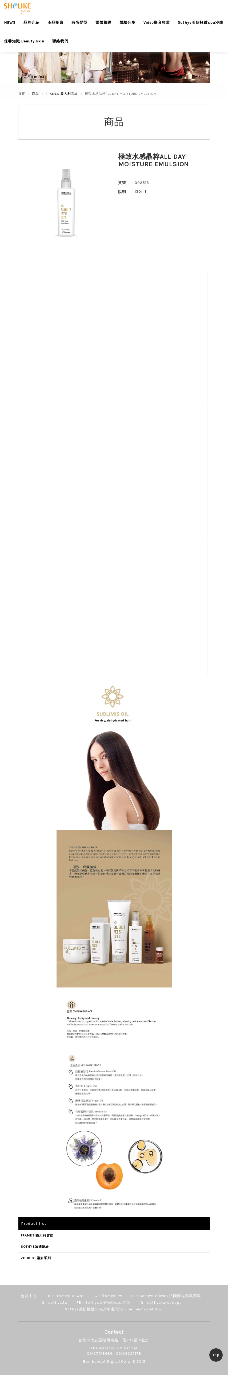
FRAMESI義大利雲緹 (62, 94)
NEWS (9, 22)
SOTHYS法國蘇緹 (35, 1246)
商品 (35, 94)
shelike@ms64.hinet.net (114, 1348)
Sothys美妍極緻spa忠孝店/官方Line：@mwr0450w (113, 1309)
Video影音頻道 (156, 22)
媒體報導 (103, 22)
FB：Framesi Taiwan (65, 1296)
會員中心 (29, 1296)
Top (216, 1355)
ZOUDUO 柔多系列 (36, 1258)
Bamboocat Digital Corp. (107, 1361)
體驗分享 (127, 22)
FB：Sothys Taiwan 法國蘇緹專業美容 (166, 1296)
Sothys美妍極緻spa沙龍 (200, 22)
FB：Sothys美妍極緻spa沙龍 (103, 1302)
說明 (122, 191)
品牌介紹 (31, 22)
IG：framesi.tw (107, 1296)
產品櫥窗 (55, 22)
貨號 (122, 182)
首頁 (21, 94)
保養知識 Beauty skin (24, 41)
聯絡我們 (60, 41)
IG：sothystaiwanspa (160, 1302)
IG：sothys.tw (54, 1302)
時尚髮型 (79, 22)
